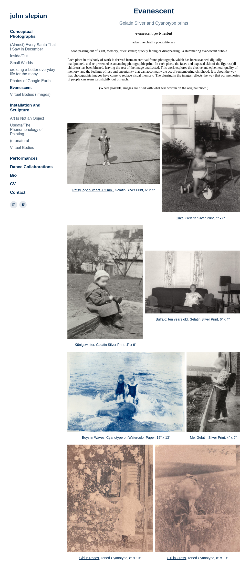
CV (13, 184)
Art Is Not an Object (27, 118)
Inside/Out (19, 56)
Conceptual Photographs (23, 34)
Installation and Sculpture (25, 107)
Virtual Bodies (22, 148)
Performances (24, 158)
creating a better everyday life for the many (32, 72)
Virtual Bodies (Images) (30, 94)
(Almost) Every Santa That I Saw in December (33, 47)
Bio (13, 175)
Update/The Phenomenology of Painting (26, 129)
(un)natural (19, 141)
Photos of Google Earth (30, 81)
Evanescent (21, 88)
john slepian (28, 15)
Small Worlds (21, 63)
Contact (17, 192)
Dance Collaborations (31, 167)
